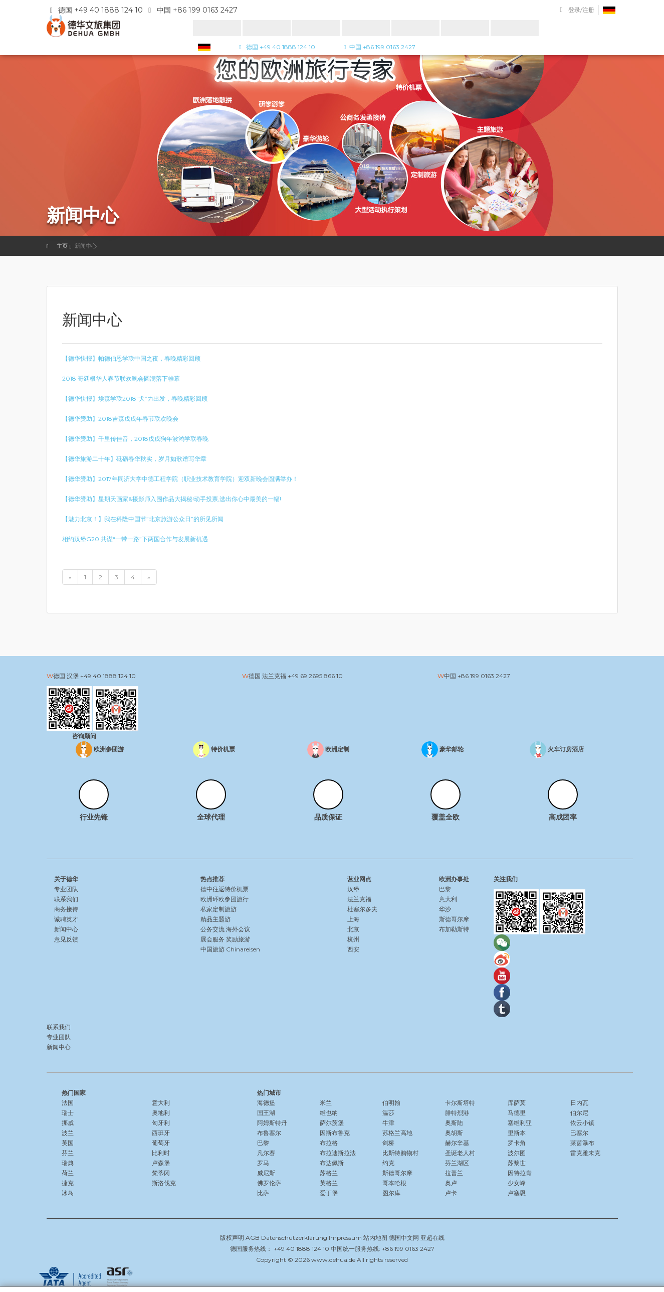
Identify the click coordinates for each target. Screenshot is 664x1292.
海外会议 (238, 929)
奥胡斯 (454, 1133)
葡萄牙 (161, 1143)
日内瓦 (579, 1102)
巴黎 (445, 889)
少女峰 (517, 1183)
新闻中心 (66, 929)
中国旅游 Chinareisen (230, 949)
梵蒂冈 (161, 1173)
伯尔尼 (579, 1112)
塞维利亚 (520, 1122)
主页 (62, 245)
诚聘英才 (66, 919)
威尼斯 (266, 1173)
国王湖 (266, 1112)
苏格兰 (329, 1173)
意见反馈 (66, 939)
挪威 (68, 1122)
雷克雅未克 (585, 1153)
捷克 (68, 1183)
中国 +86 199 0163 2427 (378, 47)
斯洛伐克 (164, 1183)
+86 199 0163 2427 (484, 676)
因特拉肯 (520, 1173)
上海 (353, 919)
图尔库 (391, 1193)
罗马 (263, 1163)
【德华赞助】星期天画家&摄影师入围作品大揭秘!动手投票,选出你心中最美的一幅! (171, 499)
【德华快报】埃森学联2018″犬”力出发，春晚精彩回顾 (134, 398)
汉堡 (353, 889)
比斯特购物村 (400, 1153)
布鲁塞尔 (269, 1133)
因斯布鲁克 (335, 1133)
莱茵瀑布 (582, 1143)
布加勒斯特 (454, 929)
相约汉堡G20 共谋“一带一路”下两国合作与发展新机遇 (135, 539)
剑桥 (388, 1143)
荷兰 (68, 1173)
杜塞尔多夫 (362, 909)
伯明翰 (391, 1102)
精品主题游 (215, 919)
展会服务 (212, 939)
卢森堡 (161, 1163)
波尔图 (517, 1153)
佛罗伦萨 (269, 1183)
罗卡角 (517, 1143)
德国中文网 (404, 1237)
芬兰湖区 (457, 1163)
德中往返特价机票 (224, 889)
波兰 (68, 1133)
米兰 (326, 1102)
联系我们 (66, 899)
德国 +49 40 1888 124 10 (275, 47)
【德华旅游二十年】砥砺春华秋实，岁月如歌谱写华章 (134, 458)
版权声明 (232, 1237)
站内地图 (375, 1237)
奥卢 (451, 1183)
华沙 (445, 909)
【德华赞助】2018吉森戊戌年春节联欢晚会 (120, 418)
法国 (68, 1102)
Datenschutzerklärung (294, 1237)
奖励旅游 (238, 939)
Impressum (345, 1237)
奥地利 (161, 1112)
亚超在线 (432, 1237)
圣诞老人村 (460, 1153)
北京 (353, 929)
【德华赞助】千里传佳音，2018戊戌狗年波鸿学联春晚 (135, 438)
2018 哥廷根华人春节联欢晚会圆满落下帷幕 (121, 378)
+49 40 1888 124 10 (108, 676)
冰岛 (68, 1193)
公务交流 (212, 929)
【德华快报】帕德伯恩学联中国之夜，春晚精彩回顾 (131, 358)
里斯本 (517, 1133)
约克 (388, 1163)
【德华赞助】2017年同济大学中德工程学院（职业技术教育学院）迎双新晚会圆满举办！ (180, 478)
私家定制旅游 (218, 909)
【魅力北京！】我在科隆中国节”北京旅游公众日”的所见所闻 (143, 519)
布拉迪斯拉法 (338, 1153)
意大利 (448, 899)
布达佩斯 (332, 1163)
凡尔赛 (266, 1153)
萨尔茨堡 (332, 1122)
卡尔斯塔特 (460, 1102)
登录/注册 (581, 10)
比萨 (263, 1193)
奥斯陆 (454, 1122)
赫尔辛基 (457, 1143)
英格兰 (329, 1183)
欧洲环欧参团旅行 (224, 899)
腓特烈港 (457, 1112)
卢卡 (451, 1193)
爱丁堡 (329, 1193)
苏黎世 (517, 1163)
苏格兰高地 (397, 1133)
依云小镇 (582, 1122)
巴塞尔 (579, 1133)
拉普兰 (454, 1173)
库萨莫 (517, 1102)
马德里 (517, 1112)
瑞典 (68, 1163)
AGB (253, 1237)
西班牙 (161, 1133)
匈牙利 (161, 1122)
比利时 (161, 1153)
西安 (353, 949)
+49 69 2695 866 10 (315, 676)
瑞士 (68, 1112)
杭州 (353, 939)
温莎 (388, 1112)
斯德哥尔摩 (454, 919)
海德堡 (266, 1102)
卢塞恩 (517, 1193)
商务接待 (66, 909)
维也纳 (329, 1112)
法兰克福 (359, 899)
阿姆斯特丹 (272, 1122)
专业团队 (66, 889)
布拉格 (329, 1143)
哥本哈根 (394, 1183)
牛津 (388, 1122)
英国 (68, 1143)
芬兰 (68, 1153)
